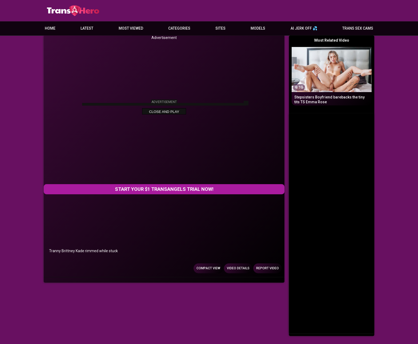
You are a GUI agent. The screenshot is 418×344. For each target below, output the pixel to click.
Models (258, 28)
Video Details (238, 268)
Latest (87, 28)
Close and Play (164, 112)
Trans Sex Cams (357, 28)
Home (50, 28)
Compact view (208, 268)
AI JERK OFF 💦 (304, 28)
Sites (220, 28)
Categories (179, 28)
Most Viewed (131, 28)
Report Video (267, 268)
